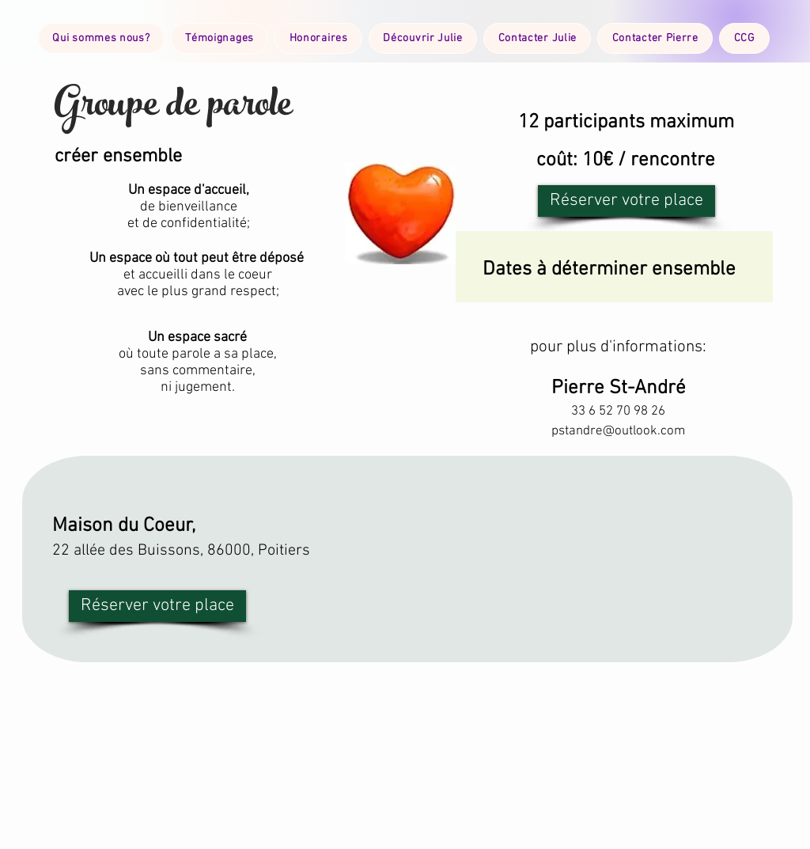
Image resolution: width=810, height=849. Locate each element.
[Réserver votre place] (626, 201)
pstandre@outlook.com (618, 431)
